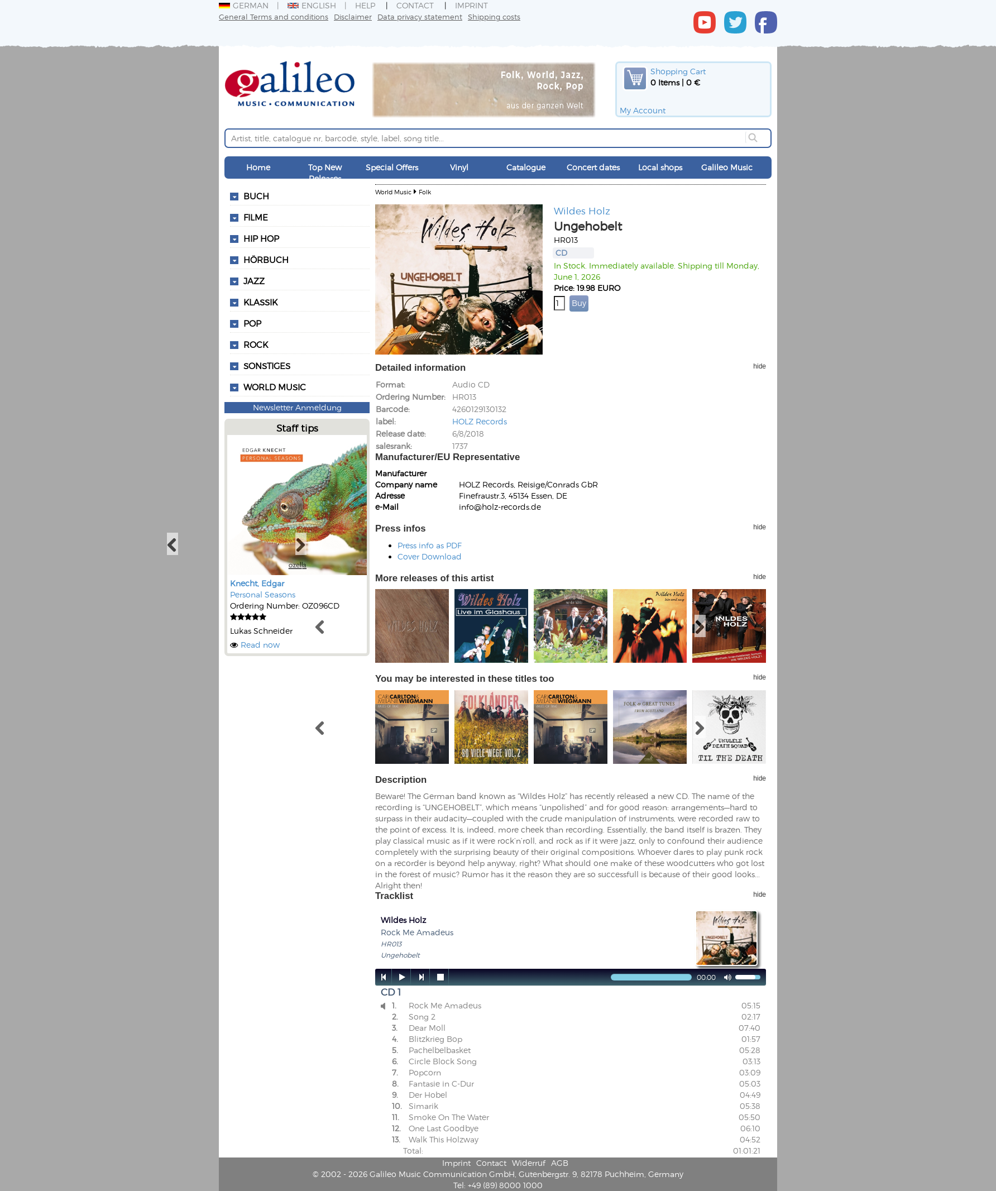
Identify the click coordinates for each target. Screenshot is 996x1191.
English (312, 5)
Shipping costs (494, 16)
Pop (252, 323)
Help (365, 5)
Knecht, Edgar (257, 583)
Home (258, 167)
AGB (559, 1163)
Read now (260, 644)
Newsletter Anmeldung (297, 407)
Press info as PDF (430, 545)
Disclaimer (353, 16)
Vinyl (459, 167)
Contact (415, 5)
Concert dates (593, 167)
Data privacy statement (419, 16)
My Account (642, 110)
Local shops (660, 167)
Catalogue (525, 167)
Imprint (471, 5)
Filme (255, 217)
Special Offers (392, 167)
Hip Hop (261, 238)
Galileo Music (727, 167)
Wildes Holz (582, 210)
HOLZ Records (479, 421)
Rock (255, 344)
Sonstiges (266, 366)
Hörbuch (266, 260)
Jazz (254, 281)
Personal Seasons (262, 594)
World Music (274, 387)
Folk (425, 191)
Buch (256, 196)
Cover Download (430, 556)
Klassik (260, 302)
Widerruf (528, 1163)
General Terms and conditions (273, 16)
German (244, 5)
